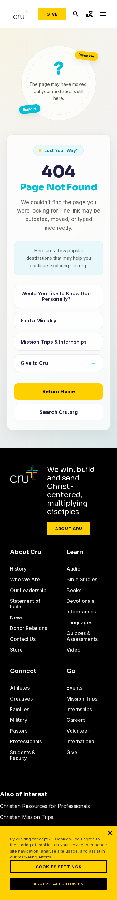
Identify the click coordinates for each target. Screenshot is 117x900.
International (80, 741)
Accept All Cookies (58, 883)
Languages (79, 622)
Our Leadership (28, 590)
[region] (58, 863)
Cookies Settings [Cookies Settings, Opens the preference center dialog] (58, 866)
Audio (73, 569)
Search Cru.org (58, 412)
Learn (74, 552)
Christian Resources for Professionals (45, 806)
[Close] (110, 833)
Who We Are (25, 579)
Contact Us (23, 639)
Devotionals (80, 601)
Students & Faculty (22, 755)
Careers (75, 720)
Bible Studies (81, 579)
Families (19, 709)
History (18, 569)
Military (18, 720)
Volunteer (77, 731)
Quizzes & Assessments (82, 636)
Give (52, 14)
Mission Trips (81, 699)
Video (73, 650)
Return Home (58, 391)
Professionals (26, 741)
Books (73, 590)
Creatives (21, 699)
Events (74, 688)
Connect (23, 671)
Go (71, 671)
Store (16, 650)
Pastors (18, 731)
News (16, 617)
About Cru (68, 528)
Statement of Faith (25, 604)
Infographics (81, 611)
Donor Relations (28, 628)
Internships (79, 709)
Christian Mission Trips (26, 817)
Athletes (20, 688)
